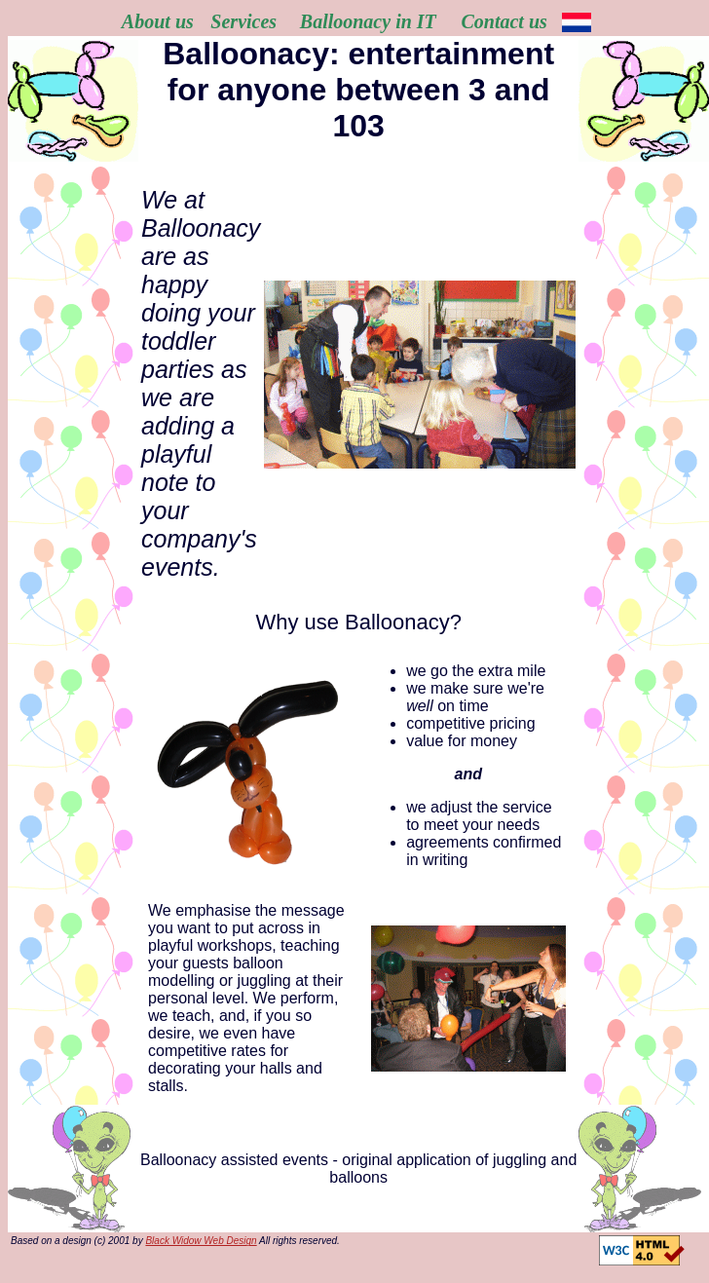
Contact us (503, 21)
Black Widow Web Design (200, 1240)
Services (243, 21)
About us (158, 21)
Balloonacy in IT (368, 21)
